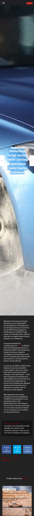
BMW (19, 346)
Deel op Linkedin (27, 449)
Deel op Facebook (6, 449)
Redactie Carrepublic (11, 424)
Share (15, 457)
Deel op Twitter (17, 449)
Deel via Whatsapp (6, 459)
